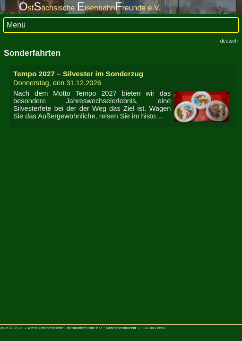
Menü (16, 25)
